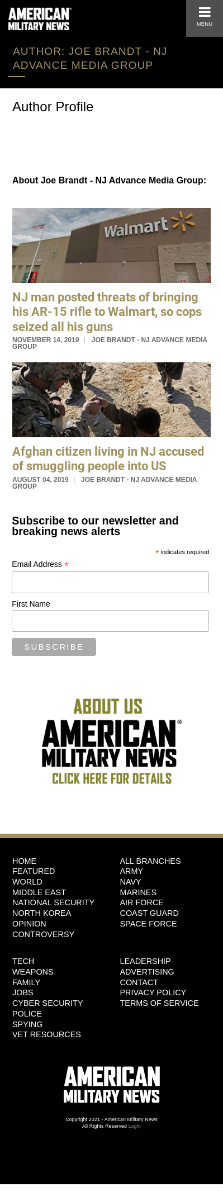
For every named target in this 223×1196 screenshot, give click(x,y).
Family (26, 982)
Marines (138, 892)
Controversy (43, 934)
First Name (31, 603)
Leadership (145, 961)
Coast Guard (149, 913)
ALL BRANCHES (150, 861)
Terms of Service (159, 1003)
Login (135, 1126)
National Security (53, 902)
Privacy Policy (153, 992)
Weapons (33, 971)
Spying (27, 1024)
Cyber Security (47, 1003)
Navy (130, 881)
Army (132, 871)
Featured (33, 871)
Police (27, 1013)
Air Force (142, 902)
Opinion (29, 923)
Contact (139, 982)
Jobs (23, 992)
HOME (24, 861)
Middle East (39, 892)
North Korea (41, 913)
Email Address (40, 564)
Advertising (147, 971)
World (27, 881)
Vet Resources (46, 1034)
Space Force (148, 923)
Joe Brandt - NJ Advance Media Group (109, 343)
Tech (23, 961)
